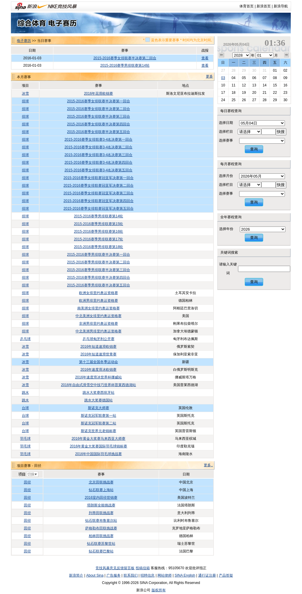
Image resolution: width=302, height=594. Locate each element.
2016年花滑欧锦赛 (98, 93)
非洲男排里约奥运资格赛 (98, 323)
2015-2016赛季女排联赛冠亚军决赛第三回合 (98, 193)
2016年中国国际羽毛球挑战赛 (98, 454)
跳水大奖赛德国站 (98, 400)
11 (233, 85)
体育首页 (246, 6)
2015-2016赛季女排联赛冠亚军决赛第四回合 (98, 201)
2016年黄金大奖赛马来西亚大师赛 (99, 439)
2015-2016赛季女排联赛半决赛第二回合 (124, 58)
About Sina (95, 575)
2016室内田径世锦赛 (101, 497)
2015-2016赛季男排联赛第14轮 (125, 65)
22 (275, 93)
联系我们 (131, 575)
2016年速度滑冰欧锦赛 (99, 369)
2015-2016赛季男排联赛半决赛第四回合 (98, 277)
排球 (25, 101)
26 (244, 100)
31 (264, 70)
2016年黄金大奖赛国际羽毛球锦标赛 (98, 446)
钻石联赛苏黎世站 (101, 544)
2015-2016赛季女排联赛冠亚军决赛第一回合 (98, 178)
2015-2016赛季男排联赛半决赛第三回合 (98, 270)
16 (285, 85)
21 (264, 93)
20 (254, 93)
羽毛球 (25, 439)
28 (233, 70)
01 (275, 70)
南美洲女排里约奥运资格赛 (98, 308)
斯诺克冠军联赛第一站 (98, 415)
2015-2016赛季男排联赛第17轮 (98, 239)
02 (285, 70)
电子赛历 (24, 41)
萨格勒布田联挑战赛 (101, 528)
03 (223, 78)
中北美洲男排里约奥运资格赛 (99, 331)
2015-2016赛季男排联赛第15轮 (98, 224)
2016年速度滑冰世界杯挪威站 (98, 377)
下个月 (286, 55)
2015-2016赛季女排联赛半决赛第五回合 (98, 132)
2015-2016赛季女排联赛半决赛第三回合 (98, 116)
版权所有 (159, 590)
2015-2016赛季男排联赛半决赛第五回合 (98, 285)
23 (285, 93)
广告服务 (113, 575)
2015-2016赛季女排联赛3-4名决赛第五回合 (99, 170)
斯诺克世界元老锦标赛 (98, 431)
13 (254, 85)
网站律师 (164, 575)
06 (254, 78)
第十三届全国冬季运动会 (98, 362)
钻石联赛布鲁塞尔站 (101, 520)
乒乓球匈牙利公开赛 (98, 339)
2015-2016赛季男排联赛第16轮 (98, 231)
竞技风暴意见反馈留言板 (115, 568)
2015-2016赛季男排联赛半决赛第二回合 (98, 262)
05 (244, 78)
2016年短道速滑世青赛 (99, 354)
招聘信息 (147, 575)
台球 (25, 408)
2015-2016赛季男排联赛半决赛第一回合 (98, 254)
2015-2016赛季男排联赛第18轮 (98, 247)
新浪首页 (264, 6)
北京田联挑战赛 (101, 482)
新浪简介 (76, 575)
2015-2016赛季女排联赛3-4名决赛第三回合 (99, 155)
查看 (205, 58)
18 (233, 93)
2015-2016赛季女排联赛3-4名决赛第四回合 (99, 162)
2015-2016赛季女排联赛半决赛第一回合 (98, 101)
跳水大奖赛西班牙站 (98, 392)
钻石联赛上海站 (101, 490)
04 (233, 78)
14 (264, 85)
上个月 (221, 55)
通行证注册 (207, 575)
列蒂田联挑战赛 (101, 513)
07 (264, 78)
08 (275, 78)
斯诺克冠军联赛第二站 (98, 423)
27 (223, 70)
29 (244, 70)
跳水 (25, 392)
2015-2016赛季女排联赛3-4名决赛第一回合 (99, 139)
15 (275, 85)
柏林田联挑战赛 (101, 536)
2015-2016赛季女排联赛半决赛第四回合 (98, 124)
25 (233, 100)
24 (223, 100)
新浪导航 (281, 6)
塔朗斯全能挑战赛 (101, 505)
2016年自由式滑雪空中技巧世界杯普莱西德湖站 (98, 385)
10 (223, 85)
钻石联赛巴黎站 (101, 551)
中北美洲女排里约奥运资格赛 (99, 316)
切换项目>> (28, 475)
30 (254, 70)
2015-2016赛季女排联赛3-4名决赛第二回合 (99, 147)
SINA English (185, 575)
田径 (27, 482)
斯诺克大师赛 (98, 408)
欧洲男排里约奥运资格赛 (98, 300)
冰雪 (25, 93)
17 (223, 93)
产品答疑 (226, 575)
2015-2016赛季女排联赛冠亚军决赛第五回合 (98, 208)
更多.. (208, 465)
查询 (254, 149)
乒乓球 (25, 339)
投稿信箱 (143, 568)
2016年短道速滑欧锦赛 (99, 346)
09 (285, 78)
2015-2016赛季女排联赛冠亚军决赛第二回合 (98, 185)
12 (244, 85)
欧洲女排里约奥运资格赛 (98, 293)
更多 (209, 76)
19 (244, 93)
